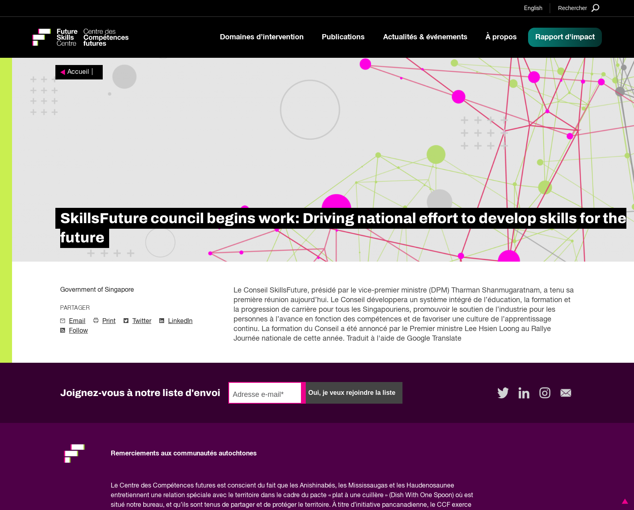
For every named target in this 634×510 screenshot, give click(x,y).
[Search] (579, 7)
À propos (501, 37)
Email (77, 321)
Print (109, 321)
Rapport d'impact (565, 37)
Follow (78, 331)
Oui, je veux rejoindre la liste (351, 392)
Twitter (141, 321)
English (533, 8)
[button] (624, 501)
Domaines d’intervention (262, 37)
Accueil (78, 72)
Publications (343, 37)
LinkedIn (180, 321)
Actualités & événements (425, 37)
